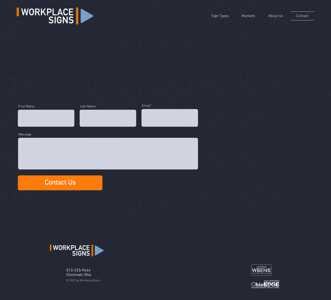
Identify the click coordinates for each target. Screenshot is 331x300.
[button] (220, 15)
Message (24, 134)
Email (146, 106)
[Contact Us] (60, 182)
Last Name (88, 106)
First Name (26, 106)
